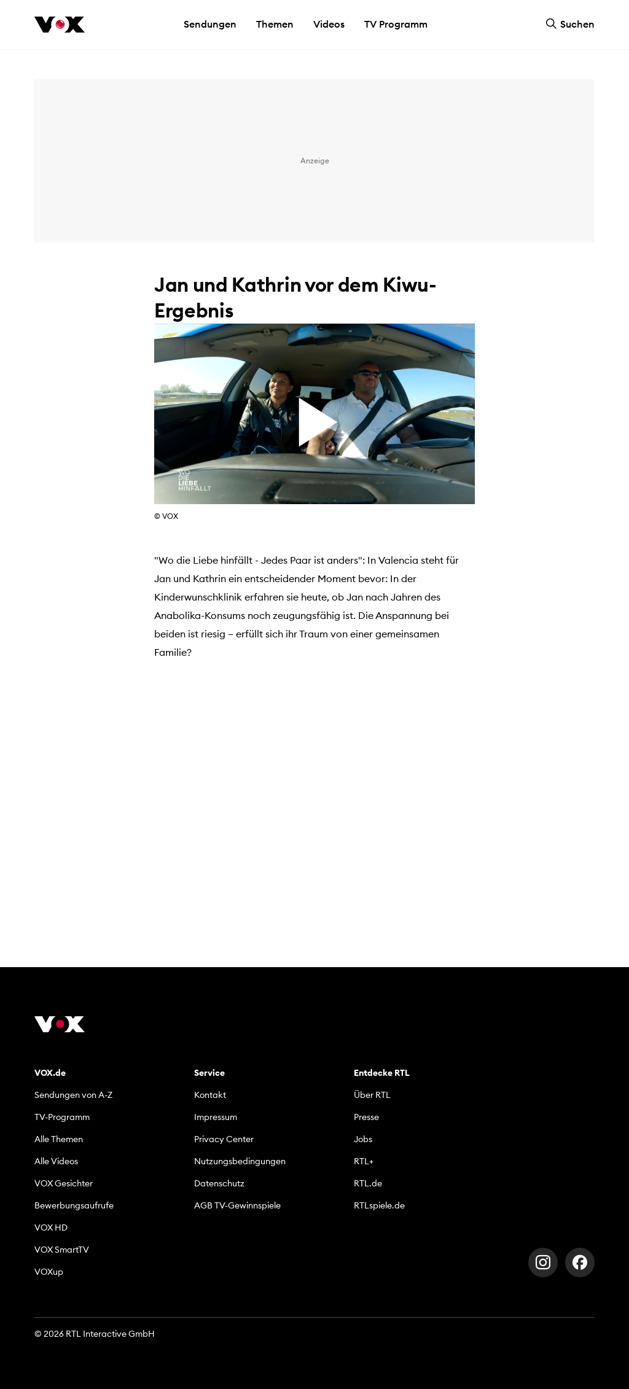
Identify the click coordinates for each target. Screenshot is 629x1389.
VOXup (48, 1271)
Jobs (363, 1139)
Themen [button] (275, 24)
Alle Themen (58, 1139)
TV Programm (396, 24)
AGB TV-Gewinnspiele (237, 1205)
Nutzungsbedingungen (240, 1161)
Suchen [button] (570, 24)
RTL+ (363, 1161)
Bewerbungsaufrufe (74, 1205)
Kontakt (210, 1094)
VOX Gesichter (63, 1183)
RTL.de (368, 1183)
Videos (329, 24)
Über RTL (372, 1094)
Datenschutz (219, 1183)
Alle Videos (56, 1161)
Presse (366, 1116)
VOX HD (51, 1227)
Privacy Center (224, 1139)
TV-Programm (62, 1116)
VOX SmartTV (61, 1249)
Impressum (215, 1116)
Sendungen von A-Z (73, 1094)
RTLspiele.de (379, 1205)
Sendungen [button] (210, 24)
